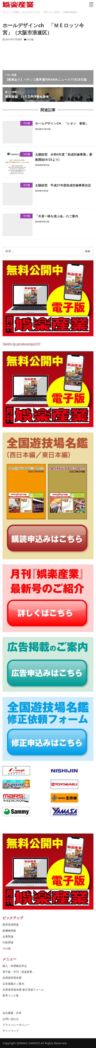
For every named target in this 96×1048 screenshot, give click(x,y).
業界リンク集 (11, 995)
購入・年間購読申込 (15, 966)
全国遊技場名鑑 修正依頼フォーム (23, 989)
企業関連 (8, 936)
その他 (30, 39)
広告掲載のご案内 (13, 983)
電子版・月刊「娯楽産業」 (19, 971)
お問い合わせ (11, 1019)
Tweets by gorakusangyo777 (21, 344)
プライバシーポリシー (16, 1025)
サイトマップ (11, 1030)
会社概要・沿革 (12, 1013)
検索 (87, 251)
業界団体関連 (11, 924)
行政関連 (8, 942)
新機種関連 (9, 930)
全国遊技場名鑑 (12, 977)
